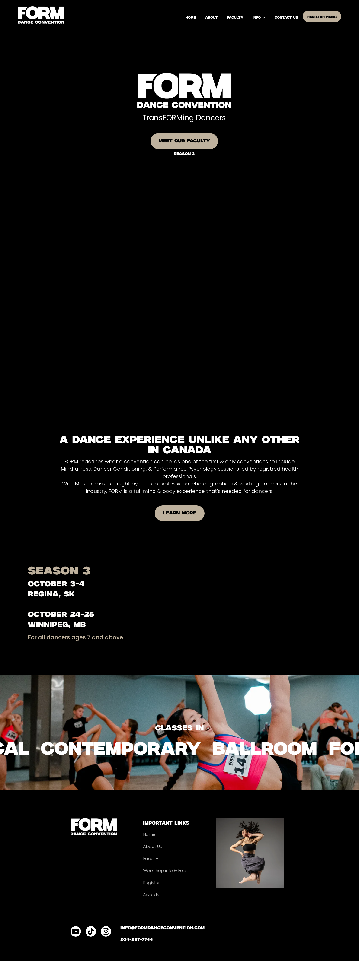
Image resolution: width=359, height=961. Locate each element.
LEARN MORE (179, 513)
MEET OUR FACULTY (184, 141)
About (211, 17)
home (191, 17)
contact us (286, 17)
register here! (322, 17)
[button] (259, 18)
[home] (41, 15)
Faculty (235, 17)
